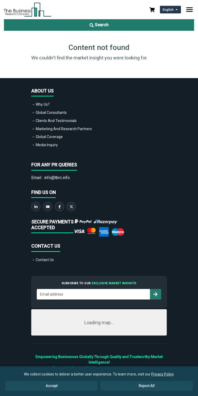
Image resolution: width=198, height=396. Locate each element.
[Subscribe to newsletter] (155, 294)
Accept (52, 386)
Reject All (147, 386)
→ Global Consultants (49, 112)
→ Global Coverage (47, 137)
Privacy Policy (162, 374)
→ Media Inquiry (44, 145)
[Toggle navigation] (189, 9)
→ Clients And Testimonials (54, 121)
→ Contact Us (42, 260)
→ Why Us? (40, 104)
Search (99, 24)
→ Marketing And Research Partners (61, 129)
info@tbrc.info (57, 177)
